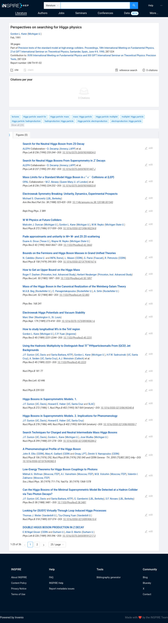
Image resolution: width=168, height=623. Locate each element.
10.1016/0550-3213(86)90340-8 (117, 407)
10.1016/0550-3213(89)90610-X (79, 519)
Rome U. (40, 258)
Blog (145, 577)
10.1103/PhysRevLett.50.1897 (76, 278)
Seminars (81, 13)
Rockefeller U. (43, 291)
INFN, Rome (56, 258)
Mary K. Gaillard (53, 453)
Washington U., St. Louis (48, 317)
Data (127, 13)
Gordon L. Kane (18, 33)
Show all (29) (17, 125)
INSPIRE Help (56, 583)
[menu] (153, 5)
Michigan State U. (115, 224)
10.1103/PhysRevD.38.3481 (71, 502)
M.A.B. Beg (29, 291)
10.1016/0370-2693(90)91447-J (78, 169)
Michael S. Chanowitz (34, 198)
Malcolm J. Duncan (33, 224)
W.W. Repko (98, 224)
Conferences (105, 13)
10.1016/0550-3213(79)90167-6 (79, 261)
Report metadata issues (61, 588)
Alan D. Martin (73, 532)
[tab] (20, 135)
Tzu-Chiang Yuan (67, 515)
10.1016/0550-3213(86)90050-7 (120, 424)
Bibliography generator (109, 577)
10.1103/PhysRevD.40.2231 (77, 337)
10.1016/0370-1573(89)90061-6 (78, 321)
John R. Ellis (29, 453)
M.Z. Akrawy (52, 182)
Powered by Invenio (12, 617)
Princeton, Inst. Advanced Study (58, 274)
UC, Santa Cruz (49, 358)
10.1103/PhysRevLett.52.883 (74, 295)
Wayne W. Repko (60, 241)
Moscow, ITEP (51, 474)
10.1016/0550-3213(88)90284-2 (79, 441)
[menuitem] (150, 5)
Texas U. (44, 241)
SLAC (91, 404)
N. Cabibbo (29, 258)
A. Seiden (34, 358)
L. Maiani (69, 258)
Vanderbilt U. (49, 515)
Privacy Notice (18, 588)
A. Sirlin (98, 291)
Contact (147, 594)
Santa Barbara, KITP (61, 354)
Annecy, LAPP (67, 148)
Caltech (79, 358)
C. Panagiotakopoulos (64, 291)
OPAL (26, 182)
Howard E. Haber (57, 404)
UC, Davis (41, 354)
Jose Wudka (86, 437)
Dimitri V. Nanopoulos (99, 453)
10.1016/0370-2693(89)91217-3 (78, 535)
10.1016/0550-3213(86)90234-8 (79, 228)
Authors (42, 13)
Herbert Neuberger (87, 274)
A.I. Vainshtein (68, 474)
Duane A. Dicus (31, 241)
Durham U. (58, 532)
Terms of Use (18, 594)
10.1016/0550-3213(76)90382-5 (39, 461)
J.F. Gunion (29, 354)
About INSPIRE (19, 577)
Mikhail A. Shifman (33, 474)
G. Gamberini (81, 498)
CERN (79, 258)
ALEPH (26, 148)
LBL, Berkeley (54, 198)
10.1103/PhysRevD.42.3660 (77, 245)
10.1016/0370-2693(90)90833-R (79, 185)
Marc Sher (28, 317)
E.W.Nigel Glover (31, 532)
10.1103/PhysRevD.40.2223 (71, 362)
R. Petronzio (111, 258)
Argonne (70, 334)
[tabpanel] (84, 344)
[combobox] (95, 5)
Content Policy (19, 583)
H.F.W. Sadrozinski (116, 354)
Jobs (61, 13)
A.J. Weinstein (66, 358)
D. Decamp (53, 148)
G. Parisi (88, 258)
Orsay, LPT (80, 453)
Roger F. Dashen (31, 274)
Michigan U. (34, 33)
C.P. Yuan (60, 334)
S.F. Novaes (112, 498)
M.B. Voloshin (102, 474)
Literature (21, 13)
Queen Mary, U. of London (74, 182)
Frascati (98, 258)
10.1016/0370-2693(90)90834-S (79, 152)
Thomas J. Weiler (32, 515)
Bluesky (147, 583)
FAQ (51, 577)
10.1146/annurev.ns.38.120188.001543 (92, 202)
